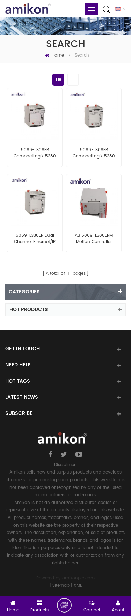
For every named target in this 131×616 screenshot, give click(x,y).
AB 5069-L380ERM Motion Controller (94, 239)
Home (54, 55)
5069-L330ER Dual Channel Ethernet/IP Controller (35, 239)
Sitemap (61, 585)
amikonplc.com (78, 578)
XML (78, 585)
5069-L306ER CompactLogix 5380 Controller (35, 153)
